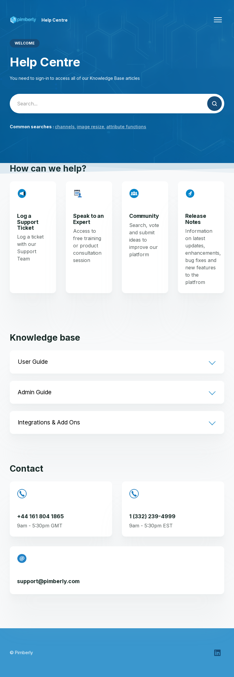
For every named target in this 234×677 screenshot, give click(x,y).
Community (144, 216)
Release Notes (195, 219)
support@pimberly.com (48, 581)
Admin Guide (34, 392)
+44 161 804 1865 (40, 516)
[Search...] (117, 103)
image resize (90, 126)
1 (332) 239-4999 (152, 516)
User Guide (33, 361)
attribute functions (126, 126)
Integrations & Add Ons (49, 422)
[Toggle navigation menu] (217, 20)
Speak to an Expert (88, 219)
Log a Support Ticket (27, 222)
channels (65, 126)
